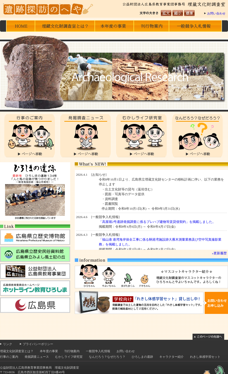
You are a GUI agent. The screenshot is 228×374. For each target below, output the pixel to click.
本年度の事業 (114, 26)
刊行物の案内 (151, 26)
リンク (7, 344)
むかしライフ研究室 (141, 135)
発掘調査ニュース (85, 135)
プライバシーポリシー (38, 344)
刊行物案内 (72, 351)
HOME (20, 26)
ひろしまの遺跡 (142, 357)
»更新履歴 (219, 253)
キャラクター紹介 (171, 357)
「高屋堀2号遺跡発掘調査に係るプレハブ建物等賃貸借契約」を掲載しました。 (157, 222)
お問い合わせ (216, 13)
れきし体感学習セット (205, 357)
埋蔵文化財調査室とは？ (65, 26)
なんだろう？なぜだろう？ (197, 135)
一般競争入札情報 (195, 26)
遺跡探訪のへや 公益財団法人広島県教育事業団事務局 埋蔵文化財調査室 (49, 9)
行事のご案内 (29, 135)
